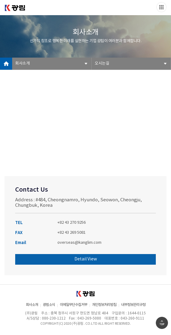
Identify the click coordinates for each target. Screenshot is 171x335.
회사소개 (22, 63)
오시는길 (102, 63)
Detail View (85, 259)
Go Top (162, 323)
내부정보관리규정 (133, 305)
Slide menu (161, 7)
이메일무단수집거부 (73, 305)
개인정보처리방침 (104, 305)
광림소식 (49, 305)
